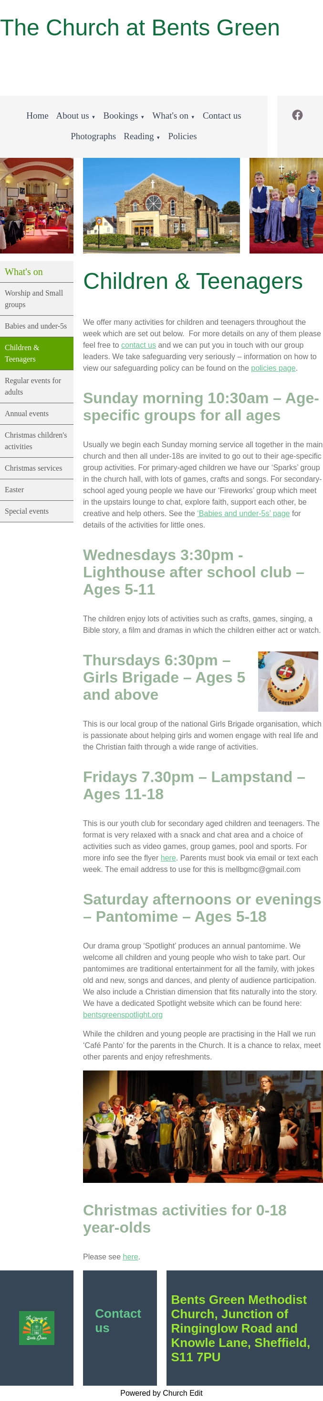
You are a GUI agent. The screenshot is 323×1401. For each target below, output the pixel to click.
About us (72, 115)
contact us (138, 345)
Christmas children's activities (36, 441)
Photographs (93, 136)
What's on (170, 115)
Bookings (121, 115)
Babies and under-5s (36, 326)
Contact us (222, 115)
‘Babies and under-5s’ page (244, 513)
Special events (27, 511)
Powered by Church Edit (161, 1393)
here (168, 858)
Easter (14, 489)
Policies (182, 136)
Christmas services (33, 468)
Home (37, 115)
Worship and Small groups (34, 299)
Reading (139, 136)
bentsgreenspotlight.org (123, 1015)
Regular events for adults (33, 386)
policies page (273, 368)
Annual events (27, 413)
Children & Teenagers (22, 353)
